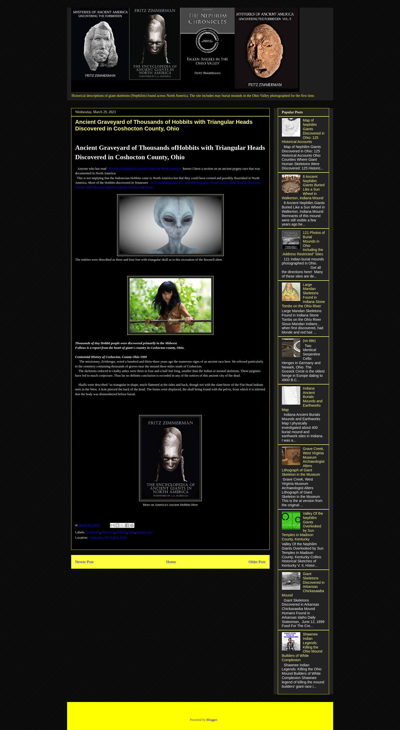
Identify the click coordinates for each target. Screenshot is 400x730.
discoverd (108, 532)
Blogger (211, 720)
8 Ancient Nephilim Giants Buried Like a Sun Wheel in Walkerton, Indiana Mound (303, 187)
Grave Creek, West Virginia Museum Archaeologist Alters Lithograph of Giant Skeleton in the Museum (303, 461)
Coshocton (93, 532)
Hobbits (121, 532)
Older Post (256, 562)
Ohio (131, 532)
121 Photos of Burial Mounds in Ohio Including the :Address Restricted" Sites (303, 243)
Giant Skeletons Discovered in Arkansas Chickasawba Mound (303, 584)
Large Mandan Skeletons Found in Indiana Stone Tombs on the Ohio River (303, 295)
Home (171, 562)
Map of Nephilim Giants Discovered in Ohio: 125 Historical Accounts (303, 131)
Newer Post (84, 562)
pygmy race (144, 532)
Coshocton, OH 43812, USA (108, 537)
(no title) (309, 341)
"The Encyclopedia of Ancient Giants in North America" (144, 168)
